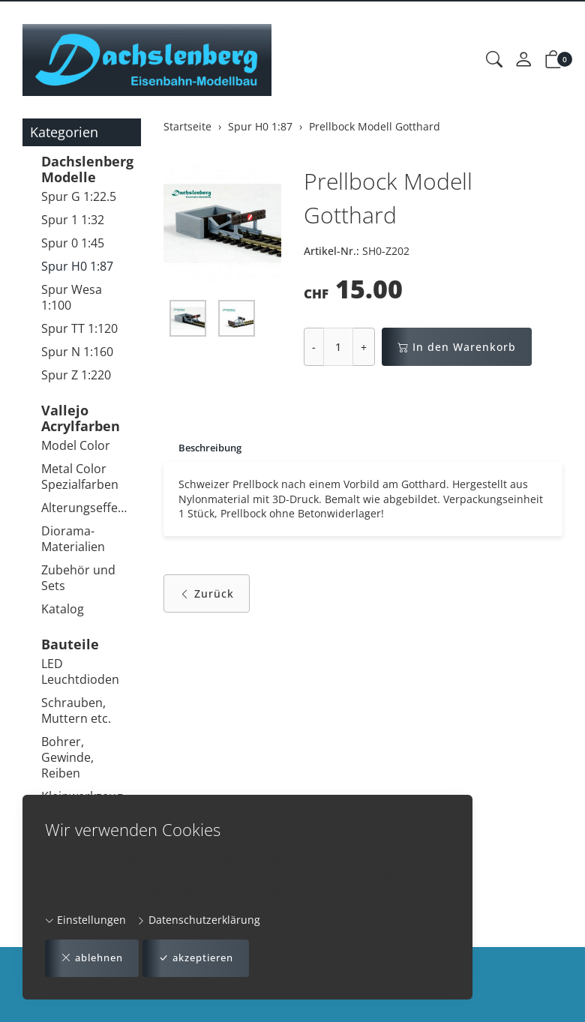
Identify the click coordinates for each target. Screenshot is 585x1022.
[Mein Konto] (523, 59)
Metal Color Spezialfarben (79, 476)
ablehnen (95, 958)
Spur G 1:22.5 (78, 196)
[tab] (206, 448)
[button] (494, 60)
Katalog (62, 609)
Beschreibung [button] (213, 448)
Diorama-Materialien (73, 539)
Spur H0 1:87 (77, 266)
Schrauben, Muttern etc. (76, 710)
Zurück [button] (206, 597)
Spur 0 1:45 (72, 243)
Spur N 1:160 (77, 351)
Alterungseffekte (87, 507)
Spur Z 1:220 (76, 375)
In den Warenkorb (457, 347)
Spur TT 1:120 (79, 328)
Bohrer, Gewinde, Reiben (67, 757)
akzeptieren (206, 958)
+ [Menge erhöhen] (364, 347)
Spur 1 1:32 (72, 219)
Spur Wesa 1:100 (71, 297)
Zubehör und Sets (78, 578)
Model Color (75, 445)
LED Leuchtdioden (80, 671)
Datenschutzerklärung (198, 919)
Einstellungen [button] (85, 919)
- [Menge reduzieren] (314, 347)
